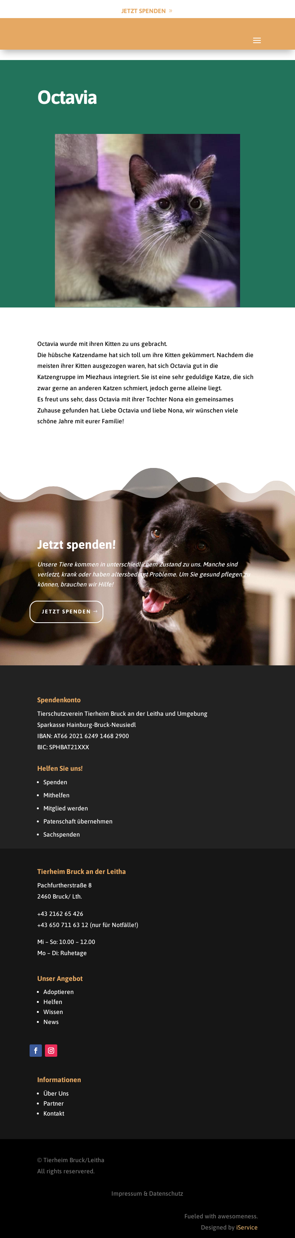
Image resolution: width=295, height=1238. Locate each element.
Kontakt (53, 1102)
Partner (53, 1092)
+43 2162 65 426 (60, 903)
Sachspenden (61, 823)
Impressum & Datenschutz (147, 1183)
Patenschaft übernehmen (78, 810)
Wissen (53, 1001)
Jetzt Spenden (143, 10)
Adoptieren (58, 981)
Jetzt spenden (66, 601)
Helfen (52, 991)
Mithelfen (56, 784)
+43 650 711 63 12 (62, 914)
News (51, 1011)
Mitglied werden (65, 797)
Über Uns (56, 1082)
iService (247, 1216)
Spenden (55, 771)
